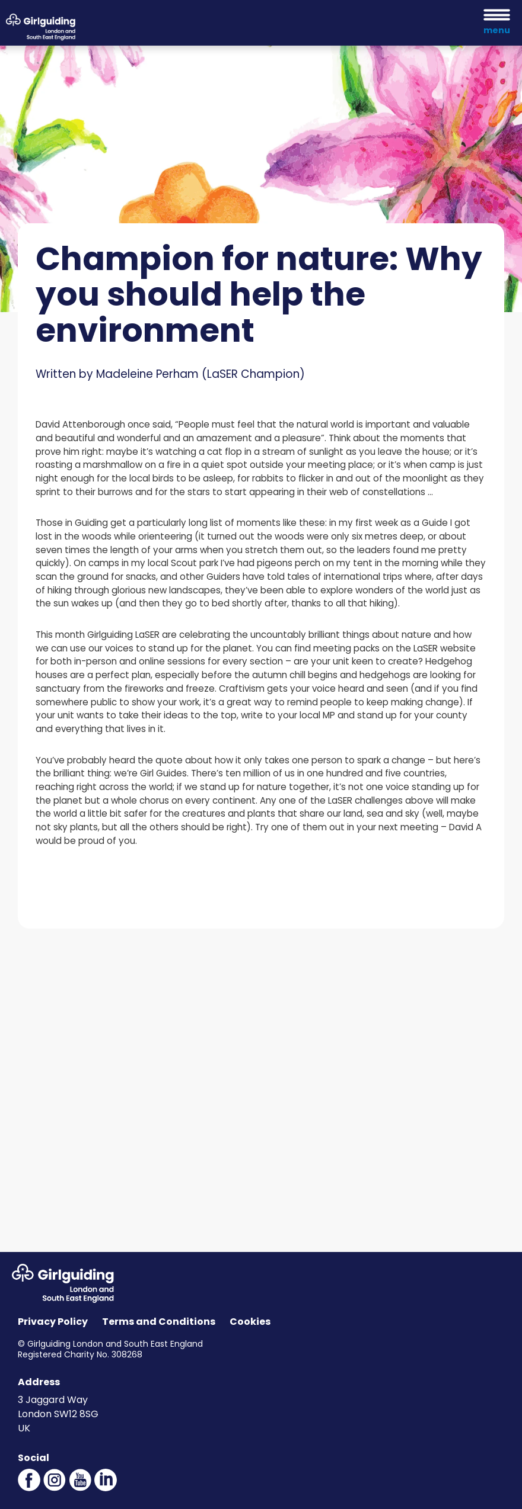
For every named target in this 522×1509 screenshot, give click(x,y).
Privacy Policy (53, 1321)
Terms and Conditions (158, 1321)
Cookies (250, 1321)
